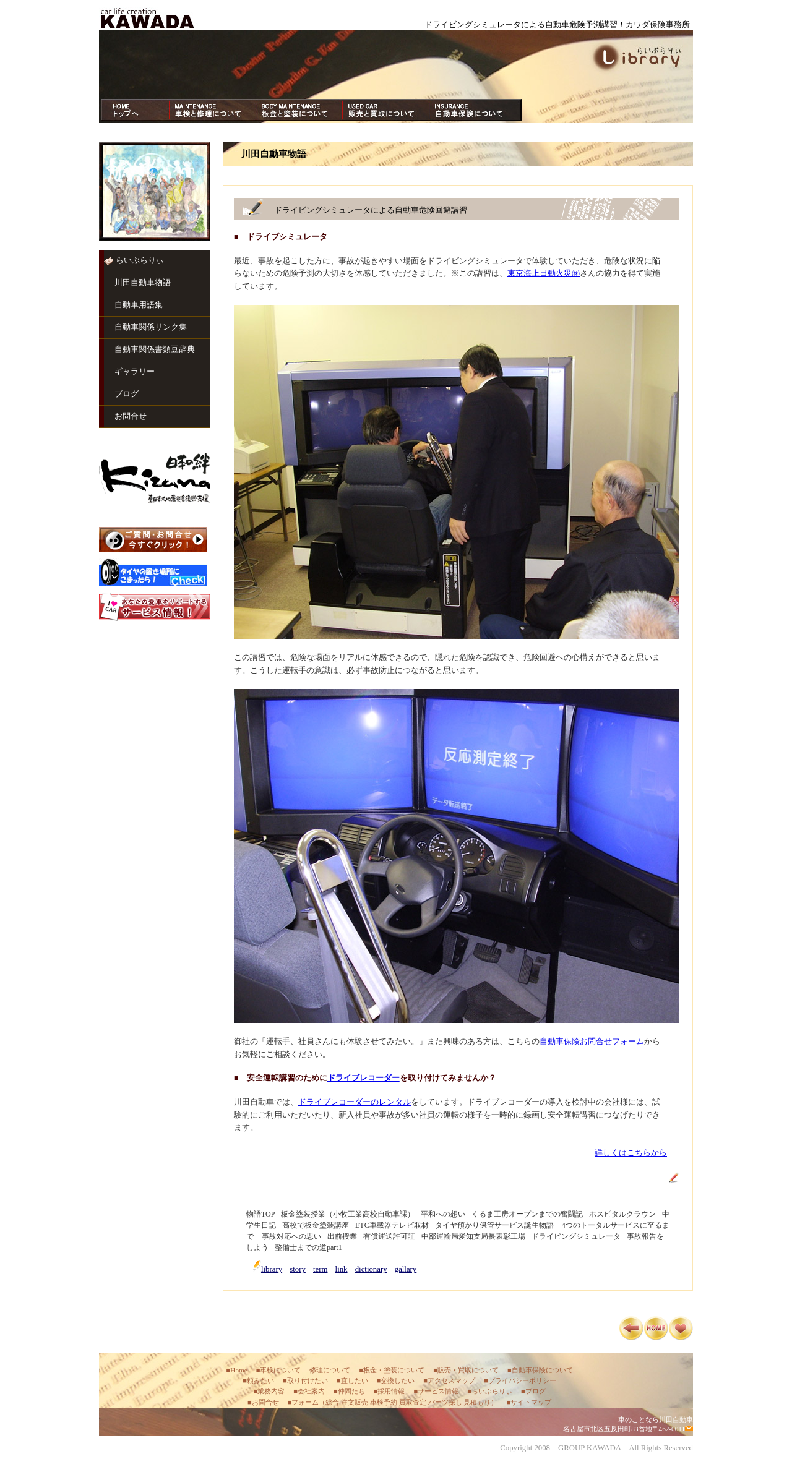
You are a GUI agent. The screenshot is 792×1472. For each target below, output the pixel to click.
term (320, 1269)
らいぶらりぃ (140, 260)
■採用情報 (389, 1391)
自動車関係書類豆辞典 (154, 349)
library (271, 1269)
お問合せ (130, 416)
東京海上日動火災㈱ (543, 273)
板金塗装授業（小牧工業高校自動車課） (348, 1214)
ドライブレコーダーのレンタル (354, 1102)
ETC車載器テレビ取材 (392, 1225)
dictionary (371, 1269)
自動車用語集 (138, 305)
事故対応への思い (291, 1236)
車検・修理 (212, 110)
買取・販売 (385, 110)
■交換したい (396, 1380)
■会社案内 (309, 1391)
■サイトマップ (528, 1402)
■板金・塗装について (391, 1370)
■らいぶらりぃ (489, 1391)
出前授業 (342, 1236)
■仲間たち (349, 1391)
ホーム (138, 110)
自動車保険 (472, 110)
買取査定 (412, 1402)
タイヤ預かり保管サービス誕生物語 (494, 1225)
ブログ (126, 394)
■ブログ (533, 1391)
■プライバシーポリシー (520, 1380)
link (341, 1269)
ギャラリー (134, 371)
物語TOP (260, 1214)
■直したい (352, 1380)
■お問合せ (263, 1402)
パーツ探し (445, 1402)
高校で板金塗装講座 (315, 1225)
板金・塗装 (299, 110)
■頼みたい (258, 1380)
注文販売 (354, 1402)
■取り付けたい (305, 1380)
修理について (329, 1370)
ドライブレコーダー (363, 1078)
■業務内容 (269, 1391)
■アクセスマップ (449, 1380)
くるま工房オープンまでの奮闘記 (527, 1214)
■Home (237, 1370)
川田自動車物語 (142, 282)
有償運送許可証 (389, 1236)
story (298, 1269)
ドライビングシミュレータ (576, 1236)
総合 (332, 1402)
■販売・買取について (466, 1370)
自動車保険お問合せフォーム (592, 1041)
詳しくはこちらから (631, 1153)
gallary (406, 1269)
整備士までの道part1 (308, 1247)
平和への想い (443, 1214)
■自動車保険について (540, 1370)
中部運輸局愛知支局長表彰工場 (473, 1236)
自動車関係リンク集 (150, 327)
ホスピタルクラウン (622, 1214)
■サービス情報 (435, 1391)
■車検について (278, 1370)
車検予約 (383, 1402)
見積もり (477, 1402)
